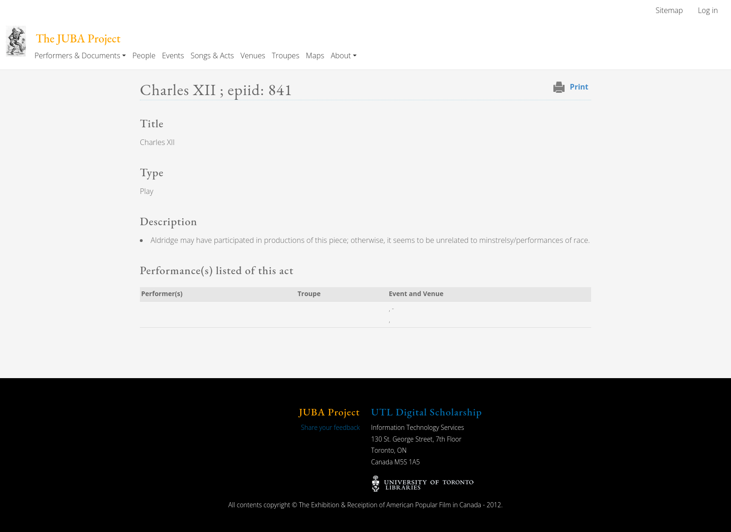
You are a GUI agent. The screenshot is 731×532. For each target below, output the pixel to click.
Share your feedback (330, 427)
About (341, 55)
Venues (253, 55)
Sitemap (669, 10)
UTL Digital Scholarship (426, 412)
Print (579, 87)
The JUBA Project (77, 38)
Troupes (285, 55)
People (143, 55)
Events (173, 55)
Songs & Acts (212, 55)
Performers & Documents (77, 55)
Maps (315, 55)
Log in (708, 10)
